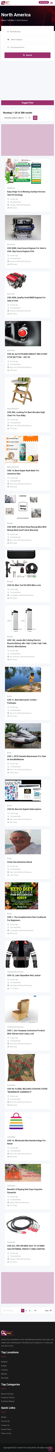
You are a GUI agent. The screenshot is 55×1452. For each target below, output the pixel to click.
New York (13, 367)
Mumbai (4, 1374)
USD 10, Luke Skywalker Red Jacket (24, 975)
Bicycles (10, 523)
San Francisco (15, 657)
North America (25, 205)
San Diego (13, 985)
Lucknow (4, 1370)
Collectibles (11, 1085)
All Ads (3, 1417)
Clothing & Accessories (15, 972)
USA (17, 205)
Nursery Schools (7, 1394)
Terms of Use (6, 1433)
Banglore (4, 1362)
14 (35, 1311)
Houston (13, 261)
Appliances (11, 188)
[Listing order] (15, 118)
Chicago (13, 205)
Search (27, 55)
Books (9, 805)
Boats (9, 696)
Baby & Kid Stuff (13, 409)
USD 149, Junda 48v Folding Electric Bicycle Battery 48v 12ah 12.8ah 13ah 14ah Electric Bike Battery (27, 643)
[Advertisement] (27, 78)
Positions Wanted (7, 1401)
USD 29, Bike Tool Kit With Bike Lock (24, 585)
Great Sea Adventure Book (19, 862)
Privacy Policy (6, 1429)
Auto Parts (11, 244)
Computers (11, 1242)
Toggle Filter (27, 103)
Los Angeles (14, 595)
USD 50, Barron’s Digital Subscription (24, 809)
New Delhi (4, 1378)
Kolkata (4, 1366)
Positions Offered (7, 1398)
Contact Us (5, 1425)
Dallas (12, 1202)
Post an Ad (5, 1421)
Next (48, 1310)
